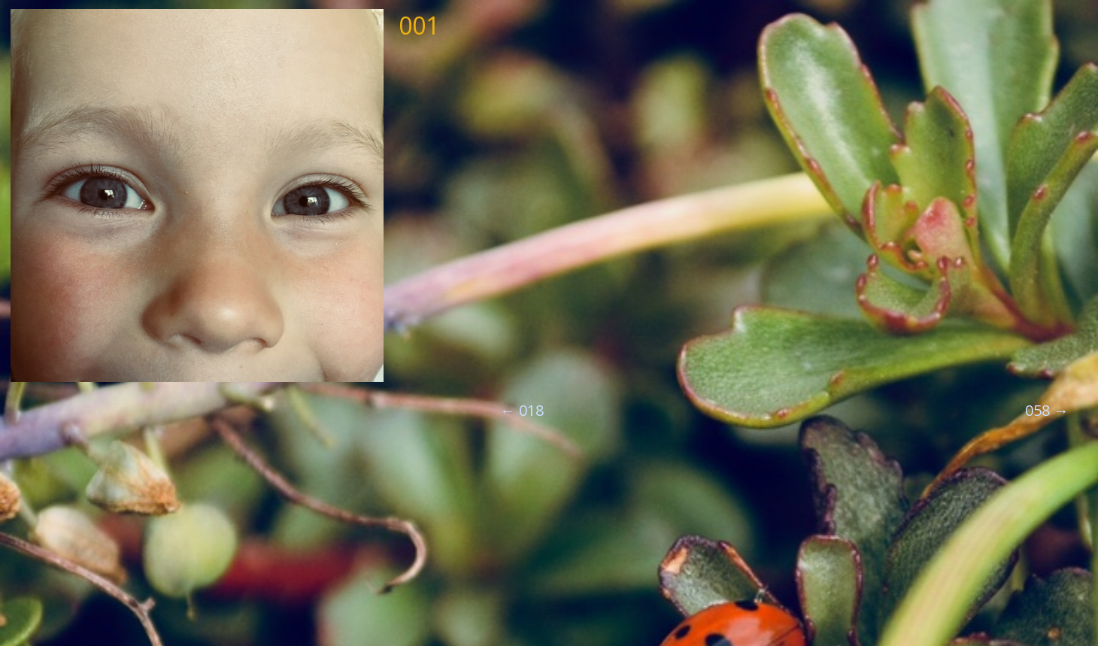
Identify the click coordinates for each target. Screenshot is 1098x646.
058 (1047, 410)
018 (522, 410)
